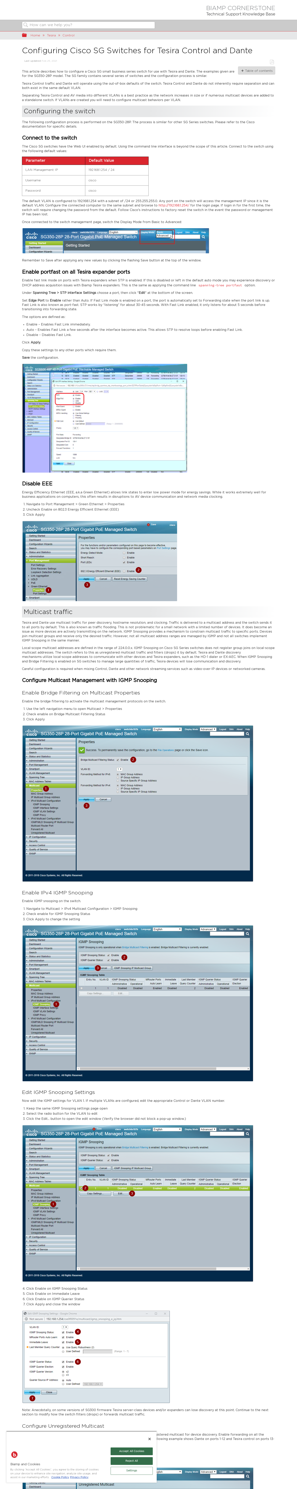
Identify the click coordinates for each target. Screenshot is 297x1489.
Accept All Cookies (131, 1451)
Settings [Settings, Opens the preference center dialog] (131, 1470)
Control (69, 35)
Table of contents (258, 70)
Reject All (131, 1461)
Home (35, 35)
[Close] (149, 1439)
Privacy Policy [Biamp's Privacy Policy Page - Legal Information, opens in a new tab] (79, 1477)
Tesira (51, 35)
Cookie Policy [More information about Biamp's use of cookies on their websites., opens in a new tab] (60, 1477)
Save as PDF (272, 62)
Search (26, 25)
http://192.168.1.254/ (173, 205)
